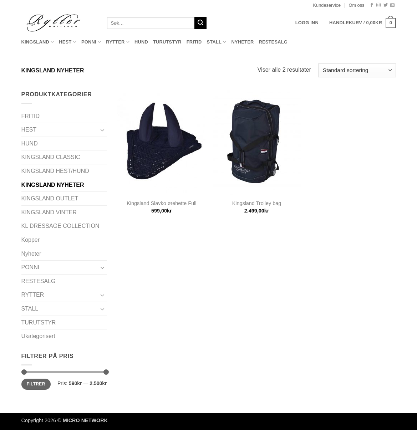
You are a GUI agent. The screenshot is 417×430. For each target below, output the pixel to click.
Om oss (356, 5)
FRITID (194, 42)
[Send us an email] (392, 5)
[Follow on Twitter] (385, 5)
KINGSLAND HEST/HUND (55, 171)
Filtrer (36, 384)
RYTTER (117, 42)
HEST (67, 42)
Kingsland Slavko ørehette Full (161, 203)
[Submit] (200, 23)
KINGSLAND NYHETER (52, 185)
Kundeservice (327, 5)
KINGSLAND (37, 42)
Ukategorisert (38, 336)
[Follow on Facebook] (372, 5)
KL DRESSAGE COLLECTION (60, 226)
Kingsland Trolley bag (256, 203)
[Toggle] (102, 130)
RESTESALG (273, 42)
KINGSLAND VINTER (49, 212)
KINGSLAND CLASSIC (50, 157)
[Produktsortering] (357, 70)
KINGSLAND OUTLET (49, 198)
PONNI (91, 42)
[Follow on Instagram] (378, 5)
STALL (216, 42)
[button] (362, 23)
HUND (141, 42)
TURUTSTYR (167, 42)
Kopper (30, 240)
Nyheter (242, 42)
